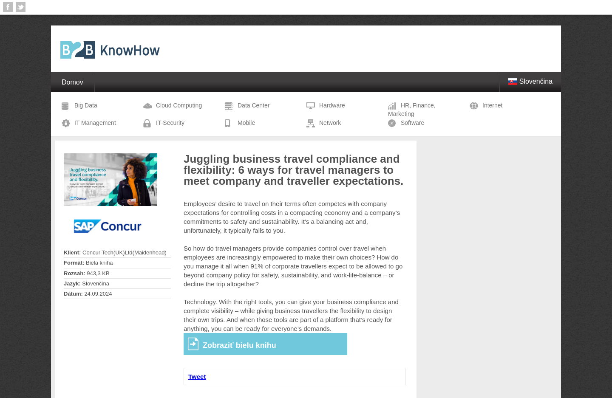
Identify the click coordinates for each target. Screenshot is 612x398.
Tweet (197, 376)
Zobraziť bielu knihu (239, 345)
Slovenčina (530, 81)
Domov (72, 82)
